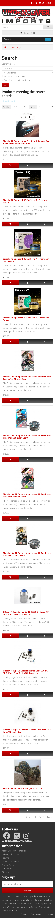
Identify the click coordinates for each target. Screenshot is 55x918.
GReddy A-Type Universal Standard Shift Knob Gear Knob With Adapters (27, 731)
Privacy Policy (8, 865)
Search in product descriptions (16, 80)
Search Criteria (8, 63)
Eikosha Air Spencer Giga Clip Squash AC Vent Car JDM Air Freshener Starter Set (26, 142)
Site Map (5, 872)
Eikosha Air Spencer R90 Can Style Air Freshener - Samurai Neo (26, 260)
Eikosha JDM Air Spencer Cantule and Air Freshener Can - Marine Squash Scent (27, 436)
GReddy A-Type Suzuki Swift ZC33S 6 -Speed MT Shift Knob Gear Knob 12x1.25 (26, 613)
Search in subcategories (13, 76)
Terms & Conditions (10, 861)
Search (15, 47)
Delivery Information (11, 854)
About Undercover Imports (14, 850)
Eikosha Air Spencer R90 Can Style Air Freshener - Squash (26, 319)
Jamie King (49, 914)
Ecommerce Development (31, 914)
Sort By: (6, 107)
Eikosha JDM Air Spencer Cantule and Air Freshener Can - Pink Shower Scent (27, 495)
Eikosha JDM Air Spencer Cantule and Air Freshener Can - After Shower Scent (27, 378)
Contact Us (7, 868)
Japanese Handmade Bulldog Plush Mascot (23, 788)
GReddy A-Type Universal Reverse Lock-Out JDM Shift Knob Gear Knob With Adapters (25, 672)
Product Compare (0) (9, 101)
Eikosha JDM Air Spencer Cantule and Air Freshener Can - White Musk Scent (27, 554)
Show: (33, 107)
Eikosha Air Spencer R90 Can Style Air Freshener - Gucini (26, 201)
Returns (5, 857)
